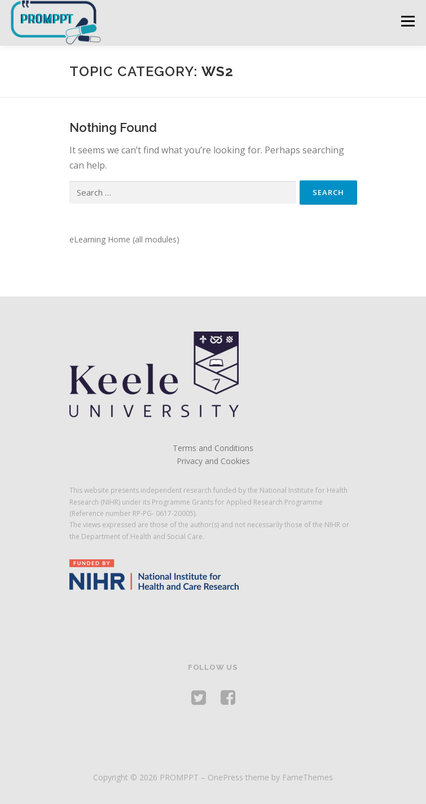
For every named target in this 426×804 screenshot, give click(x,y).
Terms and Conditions (213, 448)
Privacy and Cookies (213, 461)
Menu (407, 21)
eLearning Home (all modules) (124, 239)
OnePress (225, 777)
